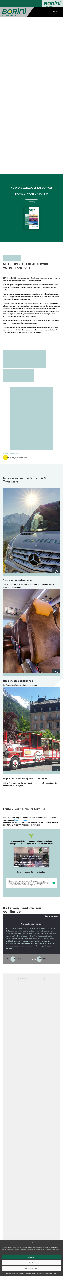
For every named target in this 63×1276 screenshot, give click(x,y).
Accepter (31, 1257)
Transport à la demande (17, 580)
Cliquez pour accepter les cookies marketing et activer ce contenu (31, 857)
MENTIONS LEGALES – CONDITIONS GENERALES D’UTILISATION (37, 1273)
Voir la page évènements (16, 457)
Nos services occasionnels (18, 681)
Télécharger (31, 201)
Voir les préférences (31, 1268)
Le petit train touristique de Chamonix (25, 778)
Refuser (31, 1263)
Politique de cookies (12, 1273)
